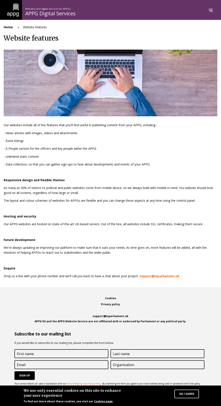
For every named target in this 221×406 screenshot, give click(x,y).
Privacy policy (110, 304)
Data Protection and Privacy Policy (84, 383)
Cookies (110, 298)
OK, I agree (186, 394)
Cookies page (103, 402)
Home (8, 27)
